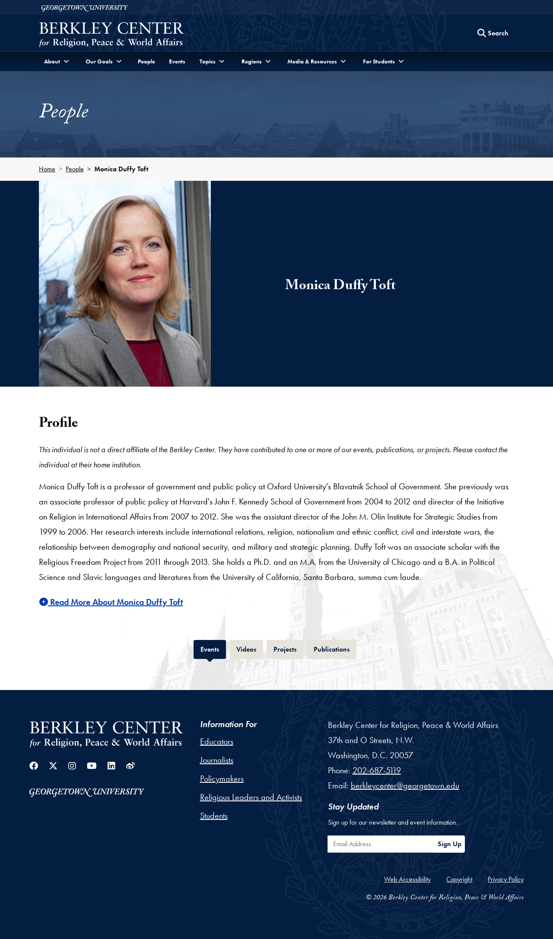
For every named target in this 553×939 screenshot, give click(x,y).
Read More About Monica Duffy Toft (111, 602)
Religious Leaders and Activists (251, 797)
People (146, 61)
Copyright (459, 879)
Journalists (216, 760)
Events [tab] (213, 648)
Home (47, 168)
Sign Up (449, 843)
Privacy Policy (506, 879)
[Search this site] (493, 33)
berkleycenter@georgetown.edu (405, 785)
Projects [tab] (288, 648)
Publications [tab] (335, 648)
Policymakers (222, 778)
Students (214, 815)
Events (177, 61)
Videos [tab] (249, 648)
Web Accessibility (407, 879)
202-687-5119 (377, 770)
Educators (216, 741)
